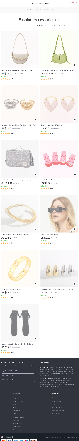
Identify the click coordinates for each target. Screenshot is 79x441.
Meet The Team (18, 401)
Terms (62, 437)
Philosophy (17, 426)
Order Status (56, 414)
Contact (45, 9)
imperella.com (44, 367)
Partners (16, 420)
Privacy (67, 437)
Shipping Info (56, 401)
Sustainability (17, 423)
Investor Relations (19, 417)
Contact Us (55, 398)
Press (15, 407)
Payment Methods (58, 410)
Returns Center (57, 407)
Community (17, 430)
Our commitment (45, 378)
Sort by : (54, 26)
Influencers (17, 410)
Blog (51, 9)
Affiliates (16, 414)
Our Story (38, 9)
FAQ (53, 404)
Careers (15, 404)
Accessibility (73, 437)
